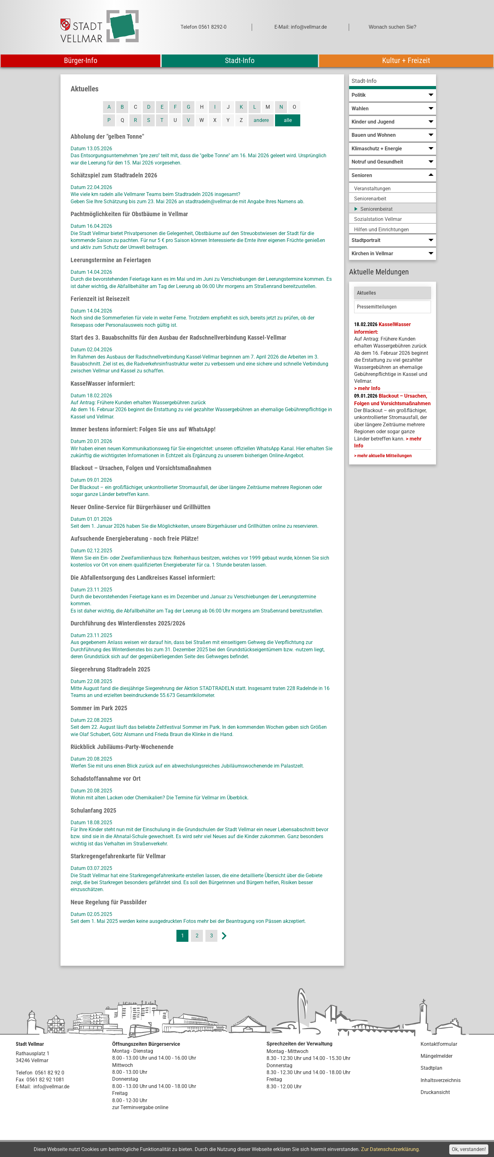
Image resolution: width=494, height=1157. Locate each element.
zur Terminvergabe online (140, 1107)
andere (261, 120)
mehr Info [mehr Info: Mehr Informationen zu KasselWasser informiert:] (369, 388)
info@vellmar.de (51, 1087)
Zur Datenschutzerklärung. (390, 1149)
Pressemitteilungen (377, 307)
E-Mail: (23, 1087)
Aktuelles (366, 293)
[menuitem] (392, 81)
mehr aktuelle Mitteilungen (384, 455)
